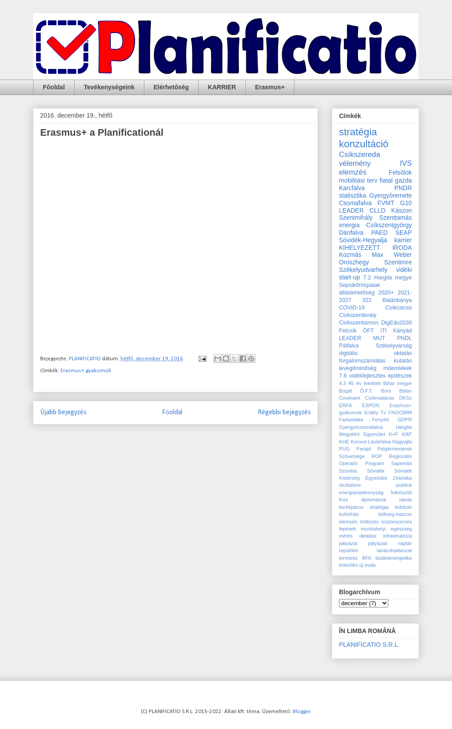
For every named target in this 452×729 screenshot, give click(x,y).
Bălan (405, 390)
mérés (346, 535)
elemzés (353, 172)
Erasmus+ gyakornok (85, 371)
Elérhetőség (171, 87)
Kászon (401, 210)
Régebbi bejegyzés (284, 412)
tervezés (348, 558)
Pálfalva (349, 346)
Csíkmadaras (379, 398)
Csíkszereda (359, 154)
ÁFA (366, 558)
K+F (393, 434)
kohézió (403, 507)
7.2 (367, 278)
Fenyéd (380, 419)
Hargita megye (393, 278)
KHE (344, 441)
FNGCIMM (400, 412)
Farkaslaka (351, 419)
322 (367, 300)
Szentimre (398, 262)
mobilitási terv (358, 180)
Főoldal (54, 87)
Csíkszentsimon (358, 323)
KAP (407, 434)
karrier (403, 240)
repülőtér (348, 550)
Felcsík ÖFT (356, 331)
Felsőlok (400, 172)
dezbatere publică (375, 485)
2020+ (386, 293)
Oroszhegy (354, 262)
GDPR (405, 419)
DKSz (405, 398)
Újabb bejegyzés (63, 412)
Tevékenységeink (109, 87)
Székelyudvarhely (363, 269)
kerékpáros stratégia (363, 507)
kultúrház (349, 514)
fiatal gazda (396, 180)
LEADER (350, 338)
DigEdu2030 (396, 323)
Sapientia (401, 463)
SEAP (404, 232)
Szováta (348, 470)
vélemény (355, 163)
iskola (405, 499)
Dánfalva (351, 232)
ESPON (370, 405)
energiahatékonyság (361, 492)
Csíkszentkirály (358, 315)
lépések (347, 528)
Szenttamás (395, 217)
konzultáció (363, 143)
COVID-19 (352, 308)
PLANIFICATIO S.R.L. (369, 644)
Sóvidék (375, 470)
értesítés (348, 565)
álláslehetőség (357, 293)
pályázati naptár (390, 543)
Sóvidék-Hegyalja (363, 240)
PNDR (403, 187)
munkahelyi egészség (386, 528)
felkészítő (401, 492)
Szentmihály (356, 217)
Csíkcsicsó (398, 308)
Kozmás (350, 254)
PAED (379, 232)
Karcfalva (352, 187)
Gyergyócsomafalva (361, 427)
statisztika (352, 195)
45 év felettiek (364, 383)
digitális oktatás (375, 353)
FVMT (385, 202)
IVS (406, 163)
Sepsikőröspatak (359, 285)
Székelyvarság (394, 346)
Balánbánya (397, 300)
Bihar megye (397, 383)
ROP (376, 456)
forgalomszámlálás (362, 361)
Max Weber (392, 254)
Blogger (301, 711)
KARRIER (222, 87)
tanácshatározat (394, 550)
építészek (400, 376)
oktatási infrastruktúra (385, 535)
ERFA (345, 405)
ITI (383, 331)
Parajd (363, 448)
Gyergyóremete (390, 195)
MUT (379, 338)
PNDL (404, 338)
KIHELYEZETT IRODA (375, 247)
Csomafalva (355, 202)
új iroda (367, 565)
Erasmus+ (270, 87)
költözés (370, 521)
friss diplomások (362, 499)
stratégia (358, 131)
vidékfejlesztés (367, 376)
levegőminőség (358, 368)
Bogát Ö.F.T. (356, 390)
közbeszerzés (397, 521)
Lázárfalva (379, 441)
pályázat (348, 543)
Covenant (349, 398)
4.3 (342, 383)
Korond (358, 441)
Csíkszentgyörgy (389, 225)
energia (349, 225)
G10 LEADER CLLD (375, 206)
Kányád (402, 331)
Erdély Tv (375, 412)
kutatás (403, 361)
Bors (386, 390)
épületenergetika (393, 558)
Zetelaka (402, 478)
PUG (344, 448)
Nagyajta (402, 441)
